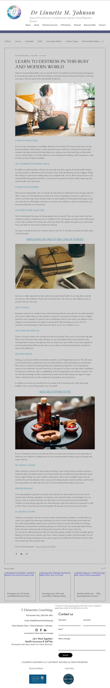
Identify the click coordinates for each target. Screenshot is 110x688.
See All (103, 568)
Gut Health (29, 41)
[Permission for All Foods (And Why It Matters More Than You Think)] (55, 581)
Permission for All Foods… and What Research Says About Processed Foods (19, 594)
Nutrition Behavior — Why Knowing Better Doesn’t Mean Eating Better (89, 594)
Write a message (64, 638)
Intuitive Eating (72, 41)
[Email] (81, 633)
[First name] (68, 624)
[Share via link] (27, 554)
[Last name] (93, 624)
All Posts (8, 41)
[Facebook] (40, 630)
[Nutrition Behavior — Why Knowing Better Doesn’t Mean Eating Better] (89, 581)
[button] (103, 41)
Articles (18, 41)
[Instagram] (36, 630)
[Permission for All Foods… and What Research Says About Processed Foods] (20, 581)
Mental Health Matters (91, 41)
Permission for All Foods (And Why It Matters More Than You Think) (54, 594)
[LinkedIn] (45, 630)
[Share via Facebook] (16, 554)
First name (62, 620)
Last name (86, 620)
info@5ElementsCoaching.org (41, 621)
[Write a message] (81, 645)
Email (60, 629)
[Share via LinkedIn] (22, 554)
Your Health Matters (54, 41)
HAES (40, 41)
